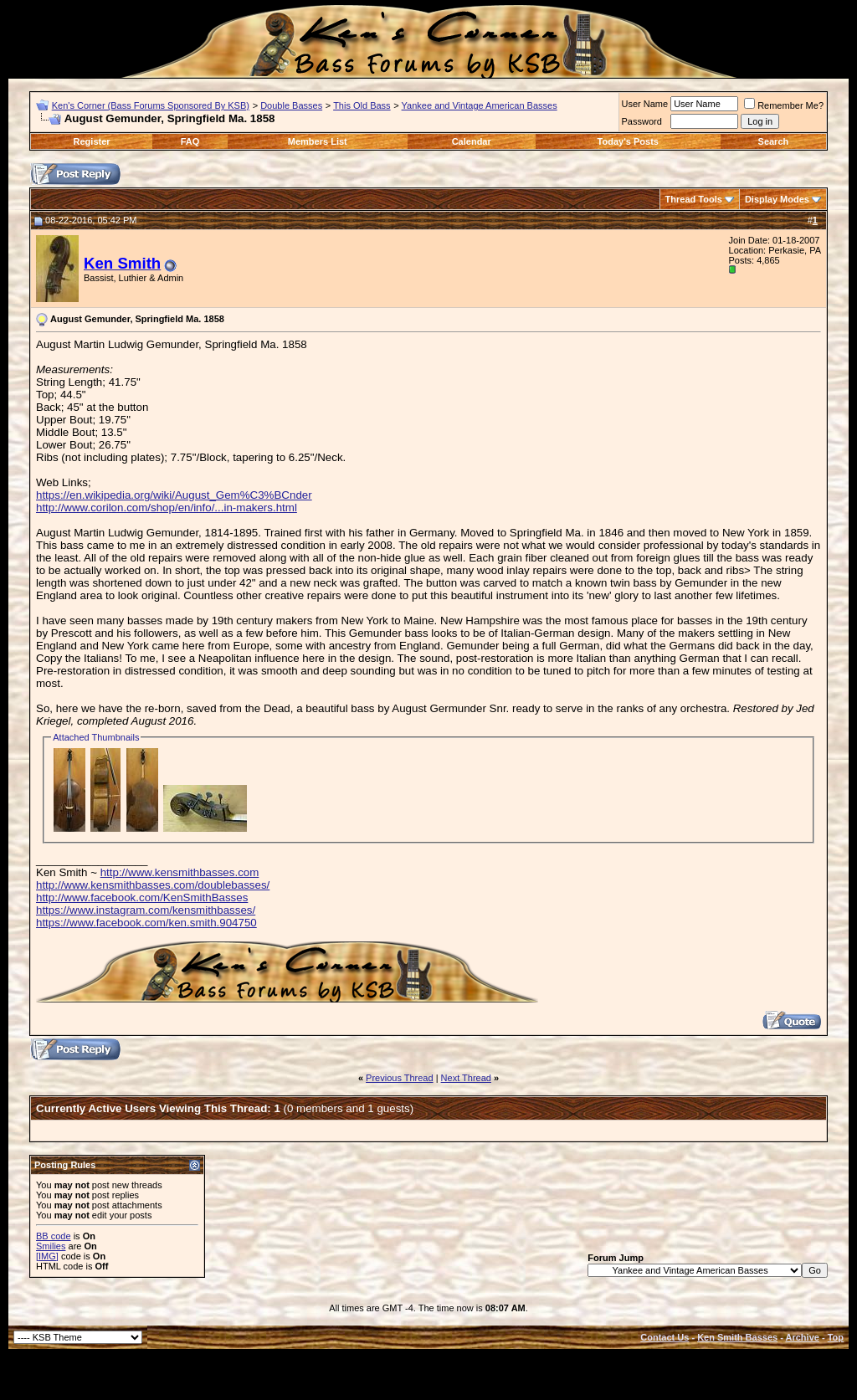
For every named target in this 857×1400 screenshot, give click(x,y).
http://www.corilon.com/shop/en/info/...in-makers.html (166, 507)
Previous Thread (400, 1078)
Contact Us (664, 1337)
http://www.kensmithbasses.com (179, 872)
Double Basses (291, 105)
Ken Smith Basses (737, 1337)
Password (642, 121)
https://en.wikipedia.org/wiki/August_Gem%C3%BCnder (174, 495)
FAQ (190, 141)
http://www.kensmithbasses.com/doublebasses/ (152, 885)
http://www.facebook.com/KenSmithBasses (142, 897)
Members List (317, 141)
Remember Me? (784, 105)
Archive (802, 1337)
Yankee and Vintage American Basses (479, 105)
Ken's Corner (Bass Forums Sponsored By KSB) (150, 105)
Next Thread (466, 1078)
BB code (53, 1236)
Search (773, 141)
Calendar (471, 141)
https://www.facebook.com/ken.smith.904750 (146, 922)
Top (836, 1337)
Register (92, 141)
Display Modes (777, 199)
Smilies (50, 1246)
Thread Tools (693, 199)
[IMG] (47, 1256)
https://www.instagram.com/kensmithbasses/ (145, 910)
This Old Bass (361, 105)
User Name (645, 104)
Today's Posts (628, 141)
